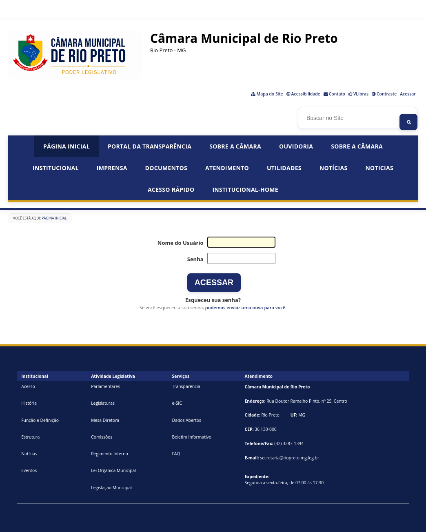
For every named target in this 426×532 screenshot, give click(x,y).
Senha (195, 259)
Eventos (29, 470)
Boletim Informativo (191, 437)
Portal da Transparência (149, 146)
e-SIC (177, 403)
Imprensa (112, 168)
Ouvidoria (296, 146)
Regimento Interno (109, 454)
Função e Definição (40, 420)
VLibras (360, 94)
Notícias (334, 168)
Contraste (387, 94)
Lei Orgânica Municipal (113, 470)
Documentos (166, 168)
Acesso (28, 386)
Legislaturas (103, 403)
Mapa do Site (270, 94)
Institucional (56, 168)
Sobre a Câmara (235, 146)
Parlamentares (105, 386)
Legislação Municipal (111, 487)
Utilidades (284, 168)
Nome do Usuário (181, 242)
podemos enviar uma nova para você (245, 307)
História (29, 403)
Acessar (408, 94)
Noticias (379, 168)
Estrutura (30, 437)
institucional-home (245, 189)
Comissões (101, 437)
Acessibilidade (305, 94)
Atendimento (227, 168)
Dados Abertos (186, 420)
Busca (300, 109)
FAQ (176, 454)
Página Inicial (66, 146)
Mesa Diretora (105, 420)
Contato (337, 94)
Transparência (186, 386)
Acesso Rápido (171, 189)
